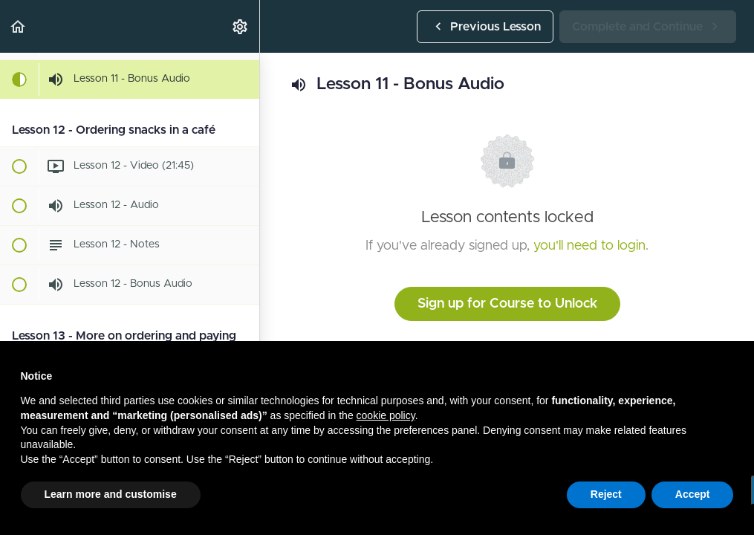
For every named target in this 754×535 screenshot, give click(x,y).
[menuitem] (240, 26)
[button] (18, 26)
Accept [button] (692, 494)
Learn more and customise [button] (111, 494)
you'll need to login (589, 246)
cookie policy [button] (386, 415)
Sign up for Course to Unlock (507, 304)
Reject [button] (606, 494)
